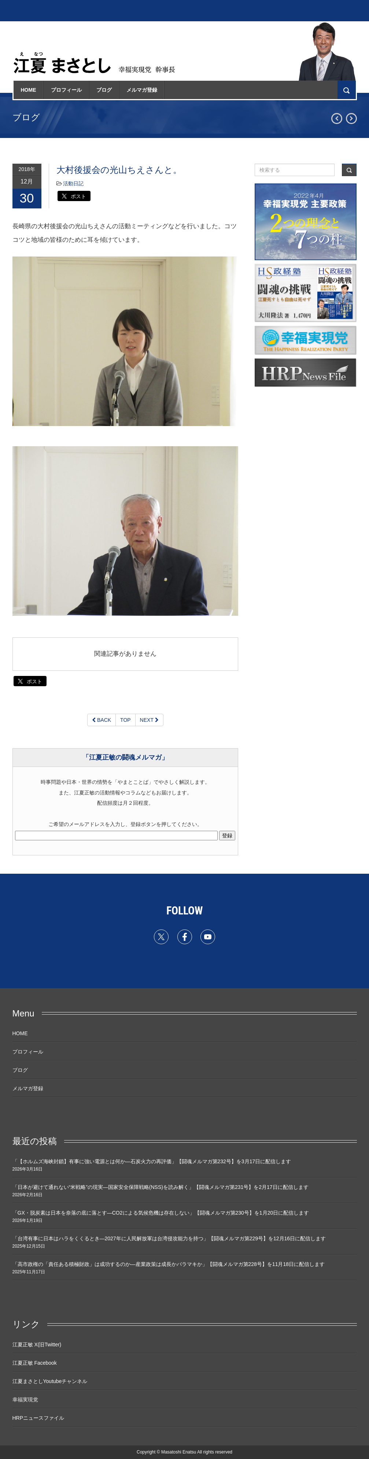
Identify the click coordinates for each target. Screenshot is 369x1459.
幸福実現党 (25, 1399)
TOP (125, 720)
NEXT (149, 720)
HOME (28, 90)
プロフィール (66, 90)
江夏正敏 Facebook (34, 1363)
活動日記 (73, 183)
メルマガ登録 (141, 90)
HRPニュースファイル (38, 1418)
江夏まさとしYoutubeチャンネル (50, 1381)
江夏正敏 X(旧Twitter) (37, 1344)
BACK (101, 720)
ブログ (104, 90)
